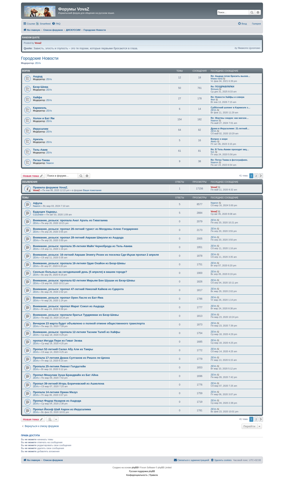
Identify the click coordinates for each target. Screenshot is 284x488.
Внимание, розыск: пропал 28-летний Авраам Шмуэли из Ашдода (78, 237)
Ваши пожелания (92, 190)
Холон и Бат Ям (43, 118)
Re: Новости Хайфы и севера (227, 97)
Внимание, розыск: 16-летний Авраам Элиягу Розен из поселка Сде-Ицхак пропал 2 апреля (96, 254)
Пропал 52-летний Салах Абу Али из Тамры (63, 349)
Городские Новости (39, 58)
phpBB (135, 467)
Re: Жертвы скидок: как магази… (230, 118)
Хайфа (37, 97)
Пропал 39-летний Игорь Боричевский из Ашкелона (68, 383)
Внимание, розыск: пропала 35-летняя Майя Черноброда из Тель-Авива (82, 246)
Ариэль (38, 139)
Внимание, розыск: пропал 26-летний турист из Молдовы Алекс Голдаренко (85, 228)
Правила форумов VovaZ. (50, 187)
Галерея (256, 23)
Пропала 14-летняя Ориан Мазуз (55, 392)
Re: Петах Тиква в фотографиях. (229, 160)
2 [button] (256, 176)
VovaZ (38, 43)
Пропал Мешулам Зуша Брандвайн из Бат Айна (65, 375)
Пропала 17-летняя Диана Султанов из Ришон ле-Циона (71, 357)
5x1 (212, 152)
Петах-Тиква (41, 160)
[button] (261, 175)
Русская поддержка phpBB (142, 471)
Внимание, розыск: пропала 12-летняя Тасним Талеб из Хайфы (76, 332)
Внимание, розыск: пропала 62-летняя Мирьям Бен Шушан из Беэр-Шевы (84, 280)
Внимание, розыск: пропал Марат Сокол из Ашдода (68, 306)
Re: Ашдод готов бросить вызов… (230, 76)
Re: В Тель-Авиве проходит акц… (230, 149)
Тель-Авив (40, 149)
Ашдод (37, 76)
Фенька (214, 89)
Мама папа (216, 78)
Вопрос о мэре (219, 139)
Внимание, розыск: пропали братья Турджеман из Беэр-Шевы (76, 314)
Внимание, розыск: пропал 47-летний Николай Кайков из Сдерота (78, 289)
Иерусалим (40, 128)
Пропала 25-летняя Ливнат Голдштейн (59, 366)
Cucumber (38, 214)
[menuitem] (56, 23)
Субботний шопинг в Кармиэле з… (230, 107)
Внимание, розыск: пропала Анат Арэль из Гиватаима (70, 220)
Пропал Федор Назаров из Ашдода (57, 400)
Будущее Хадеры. (45, 211)
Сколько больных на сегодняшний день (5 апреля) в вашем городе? (80, 271)
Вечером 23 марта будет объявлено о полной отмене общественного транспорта (89, 323)
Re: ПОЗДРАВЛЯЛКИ (222, 86)
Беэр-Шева (40, 86)
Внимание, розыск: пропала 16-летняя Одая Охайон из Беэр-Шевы (79, 263)
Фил (213, 99)
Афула (37, 203)
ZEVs (38, 63)
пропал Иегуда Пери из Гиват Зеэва (57, 340)
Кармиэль (40, 107)
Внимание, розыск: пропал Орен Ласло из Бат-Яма (68, 297)
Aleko (214, 141)
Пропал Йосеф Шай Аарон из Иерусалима (62, 409)
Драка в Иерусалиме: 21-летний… (230, 128)
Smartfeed (45, 23)
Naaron (214, 120)
